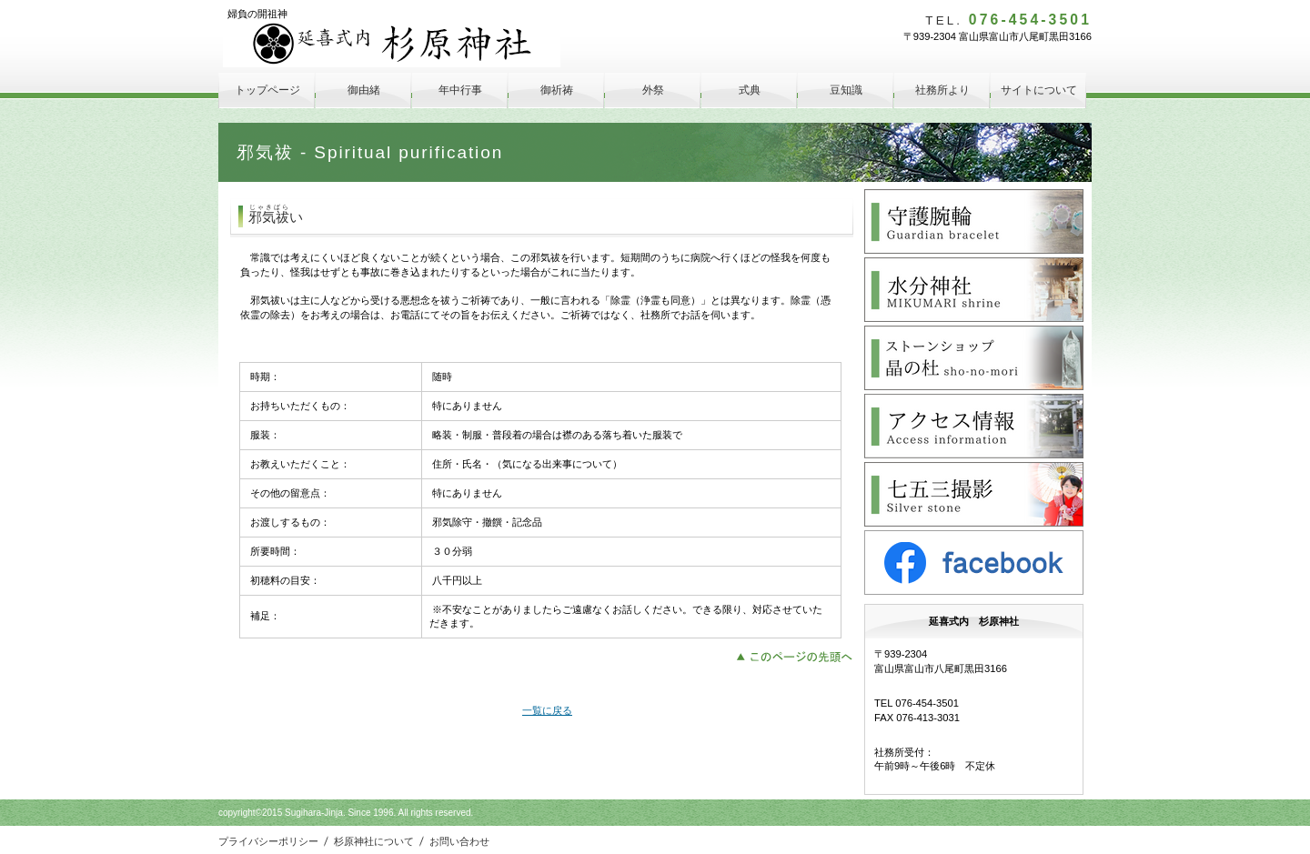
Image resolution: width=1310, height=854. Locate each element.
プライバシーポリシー (268, 841)
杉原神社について (374, 841)
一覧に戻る (547, 710)
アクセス (973, 426)
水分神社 (973, 289)
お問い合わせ (459, 841)
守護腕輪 (973, 221)
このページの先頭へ (799, 655)
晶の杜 (973, 358)
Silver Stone (973, 494)
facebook (973, 562)
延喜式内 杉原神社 (391, 44)
